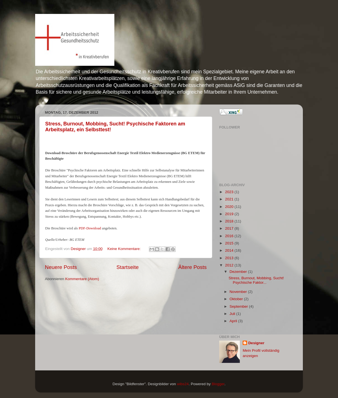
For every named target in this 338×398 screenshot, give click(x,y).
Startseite (127, 267)
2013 (230, 258)
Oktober (237, 299)
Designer (79, 249)
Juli (233, 314)
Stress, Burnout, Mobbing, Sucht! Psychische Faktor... (256, 280)
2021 (230, 199)
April (234, 321)
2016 (230, 236)
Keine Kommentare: (124, 249)
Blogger (218, 384)
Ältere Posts (192, 267)
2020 (230, 207)
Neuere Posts (61, 267)
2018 (230, 221)
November (239, 292)
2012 (230, 265)
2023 (230, 192)
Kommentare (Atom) (82, 279)
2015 (230, 243)
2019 (230, 214)
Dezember (239, 272)
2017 (230, 228)
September (239, 306)
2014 (230, 250)
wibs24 (183, 384)
